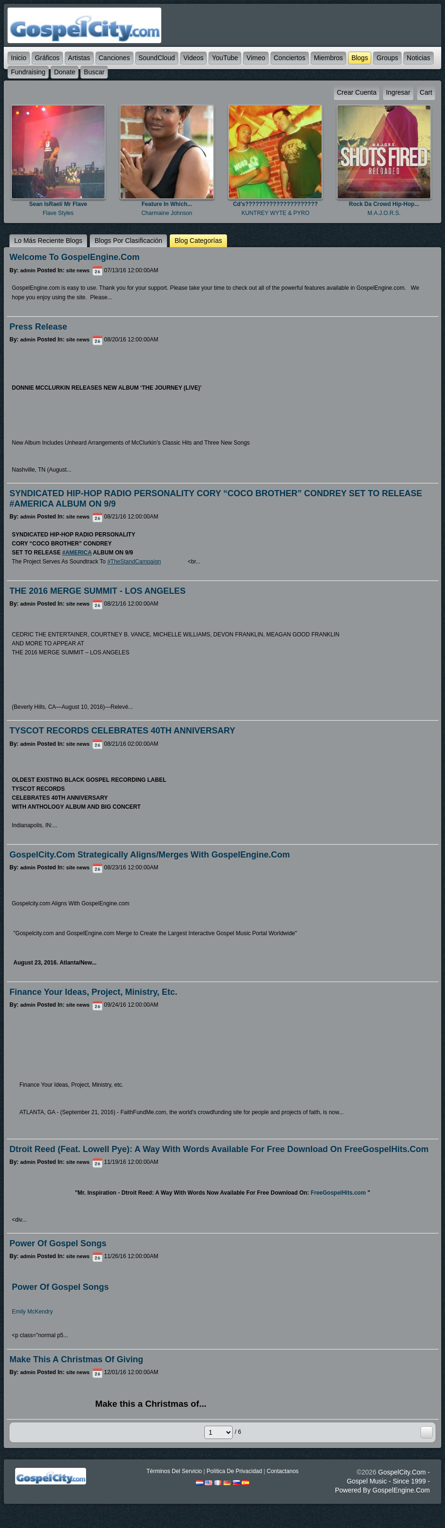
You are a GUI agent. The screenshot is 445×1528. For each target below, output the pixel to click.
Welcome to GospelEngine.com (74, 257)
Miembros (328, 58)
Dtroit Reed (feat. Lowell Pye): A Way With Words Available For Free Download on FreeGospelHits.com (218, 1149)
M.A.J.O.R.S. (384, 213)
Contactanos (282, 1471)
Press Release (38, 326)
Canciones (114, 58)
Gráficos (47, 58)
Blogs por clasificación (128, 240)
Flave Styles (58, 213)
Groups (387, 58)
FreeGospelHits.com (338, 1192)
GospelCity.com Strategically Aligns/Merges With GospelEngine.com (149, 854)
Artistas (79, 58)
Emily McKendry (32, 1311)
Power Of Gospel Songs (60, 1287)
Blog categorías (198, 240)
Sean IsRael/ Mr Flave (58, 204)
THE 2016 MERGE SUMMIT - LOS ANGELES (97, 591)
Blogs (359, 58)
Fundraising (28, 72)
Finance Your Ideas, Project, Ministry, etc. (93, 992)
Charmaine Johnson (166, 213)
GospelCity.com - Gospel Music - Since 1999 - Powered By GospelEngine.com (382, 1481)
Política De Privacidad (234, 1471)
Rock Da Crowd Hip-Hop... (384, 204)
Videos (193, 58)
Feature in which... (166, 204)
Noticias (418, 58)
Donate (64, 72)
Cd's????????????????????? (275, 204)
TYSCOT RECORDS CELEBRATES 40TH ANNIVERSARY (122, 730)
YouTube (225, 58)
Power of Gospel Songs (57, 1243)
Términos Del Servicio (174, 1471)
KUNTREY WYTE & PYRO (275, 213)
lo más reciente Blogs (48, 240)
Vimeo (255, 58)
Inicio (18, 58)
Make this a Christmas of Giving (76, 1359)
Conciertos (289, 58)
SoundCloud (157, 58)
